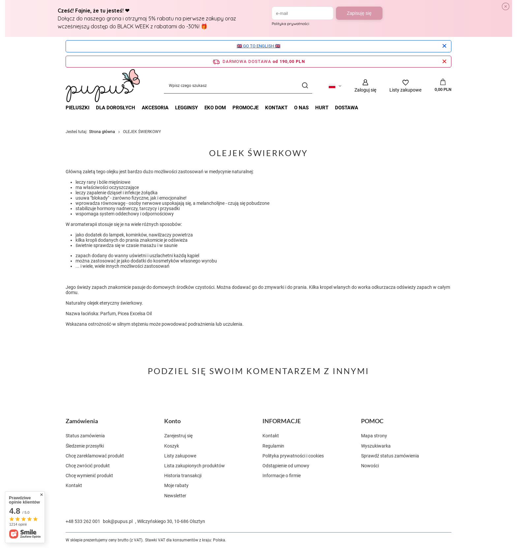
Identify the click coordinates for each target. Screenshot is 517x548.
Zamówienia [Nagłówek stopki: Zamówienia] (82, 421)
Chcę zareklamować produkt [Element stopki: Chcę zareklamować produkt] (95, 455)
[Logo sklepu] (103, 85)
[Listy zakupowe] (405, 86)
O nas (301, 108)
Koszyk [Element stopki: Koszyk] (171, 446)
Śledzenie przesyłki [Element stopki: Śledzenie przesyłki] (85, 446)
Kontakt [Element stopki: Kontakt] (74, 485)
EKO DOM (215, 108)
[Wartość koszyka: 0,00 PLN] (443, 86)
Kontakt (276, 108)
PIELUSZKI (77, 108)
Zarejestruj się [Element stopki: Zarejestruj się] (178, 435)
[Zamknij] (444, 46)
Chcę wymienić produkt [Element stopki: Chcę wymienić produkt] (89, 475)
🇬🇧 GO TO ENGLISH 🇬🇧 (258, 45)
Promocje (245, 108)
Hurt (321, 108)
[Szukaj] (304, 85)
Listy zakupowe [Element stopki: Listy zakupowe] (180, 455)
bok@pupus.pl (118, 521)
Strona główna (102, 131)
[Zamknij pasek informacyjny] (444, 62)
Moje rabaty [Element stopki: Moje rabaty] (176, 485)
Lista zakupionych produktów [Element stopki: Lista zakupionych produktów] (194, 465)
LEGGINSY (186, 108)
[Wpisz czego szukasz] (238, 85)
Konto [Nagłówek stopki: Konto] (172, 421)
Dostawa (346, 108)
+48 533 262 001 (83, 521)
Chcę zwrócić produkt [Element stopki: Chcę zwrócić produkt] (88, 465)
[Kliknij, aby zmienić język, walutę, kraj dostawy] (335, 85)
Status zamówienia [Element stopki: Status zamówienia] (85, 435)
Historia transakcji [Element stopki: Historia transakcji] (182, 475)
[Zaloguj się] (365, 86)
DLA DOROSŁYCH (115, 108)
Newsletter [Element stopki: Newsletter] (175, 495)
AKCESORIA (155, 108)
